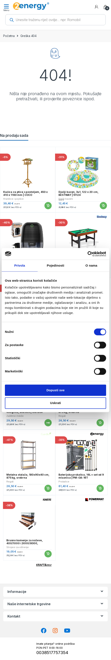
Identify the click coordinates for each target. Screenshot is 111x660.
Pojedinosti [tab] (55, 265)
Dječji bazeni (65, 198)
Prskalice (63, 481)
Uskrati (55, 403)
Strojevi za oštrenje (17, 547)
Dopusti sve (55, 390)
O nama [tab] (91, 265)
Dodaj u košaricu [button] (48, 205)
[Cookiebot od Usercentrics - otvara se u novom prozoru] (87, 254)
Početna (9, 36)
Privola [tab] (19, 265)
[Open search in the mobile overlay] (55, 19)
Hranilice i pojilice (13, 198)
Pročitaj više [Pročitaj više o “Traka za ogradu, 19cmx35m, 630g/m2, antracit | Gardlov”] (48, 422)
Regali (62, 415)
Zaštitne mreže (15, 415)
